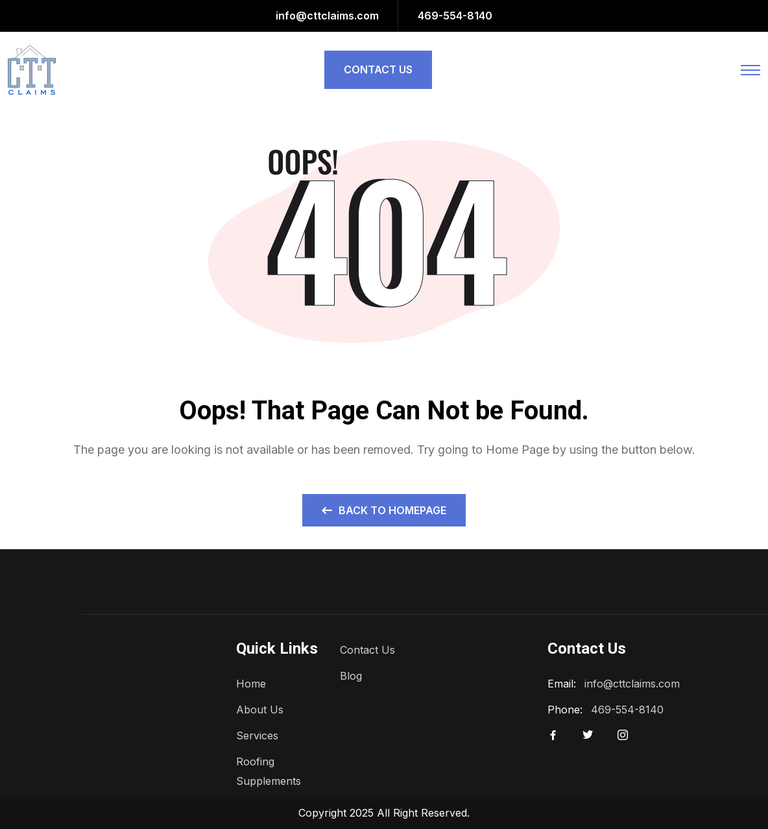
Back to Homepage (384, 510)
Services (257, 735)
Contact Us (367, 649)
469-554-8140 (455, 15)
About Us (259, 709)
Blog (351, 675)
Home (251, 683)
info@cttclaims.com (327, 15)
